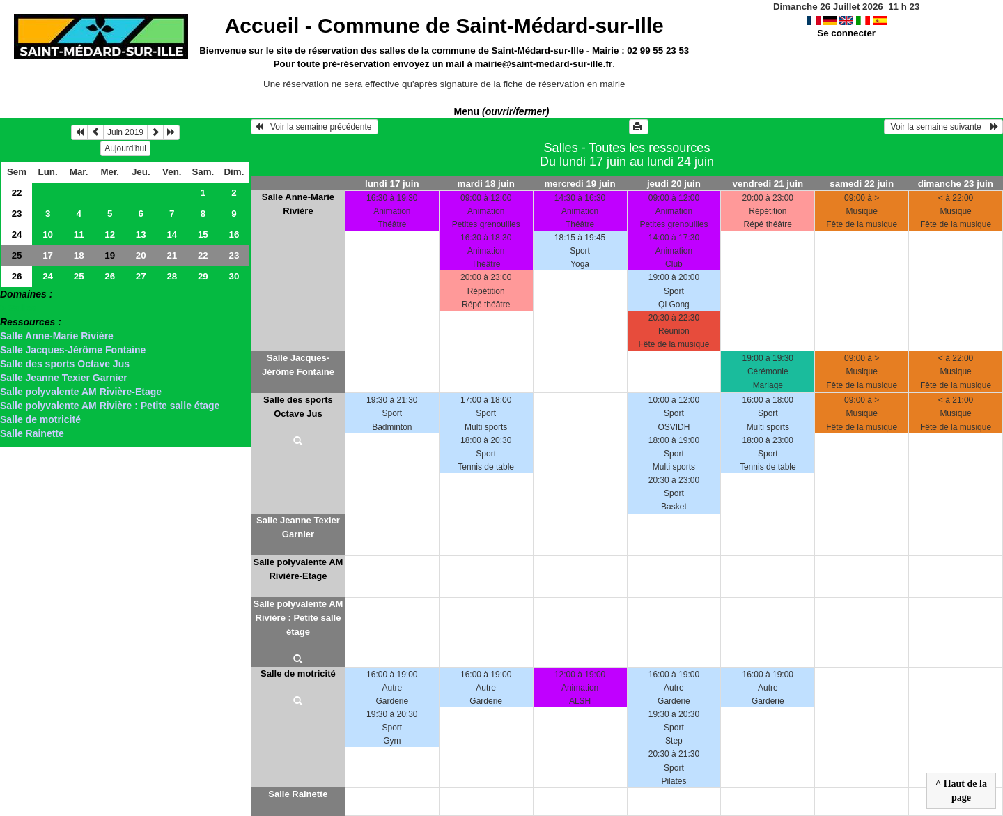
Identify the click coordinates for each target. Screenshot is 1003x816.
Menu (502, 111)
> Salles (18, 308)
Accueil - (444, 25)
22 (17, 192)
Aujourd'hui (125, 148)
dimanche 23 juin (955, 183)
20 (141, 255)
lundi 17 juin (392, 183)
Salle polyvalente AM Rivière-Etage (81, 391)
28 (171, 276)
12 (109, 234)
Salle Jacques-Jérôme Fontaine (73, 349)
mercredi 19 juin (579, 183)
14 (171, 234)
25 (17, 255)
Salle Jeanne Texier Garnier (63, 377)
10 (47, 234)
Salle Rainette (32, 433)
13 (141, 234)
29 (203, 276)
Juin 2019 (125, 132)
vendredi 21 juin (768, 183)
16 (233, 234)
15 (203, 234)
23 (17, 213)
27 (141, 276)
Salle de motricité (40, 419)
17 (47, 255)
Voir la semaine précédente (314, 127)
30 (233, 276)
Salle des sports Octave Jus (65, 363)
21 (171, 255)
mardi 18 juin (486, 183)
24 (17, 234)
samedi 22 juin (862, 183)
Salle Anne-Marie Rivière (57, 335)
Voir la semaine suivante (943, 127)
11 (79, 234)
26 (17, 276)
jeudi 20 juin (674, 183)
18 (79, 255)
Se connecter (846, 33)
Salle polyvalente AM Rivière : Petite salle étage (109, 405)
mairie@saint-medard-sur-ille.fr (543, 64)
